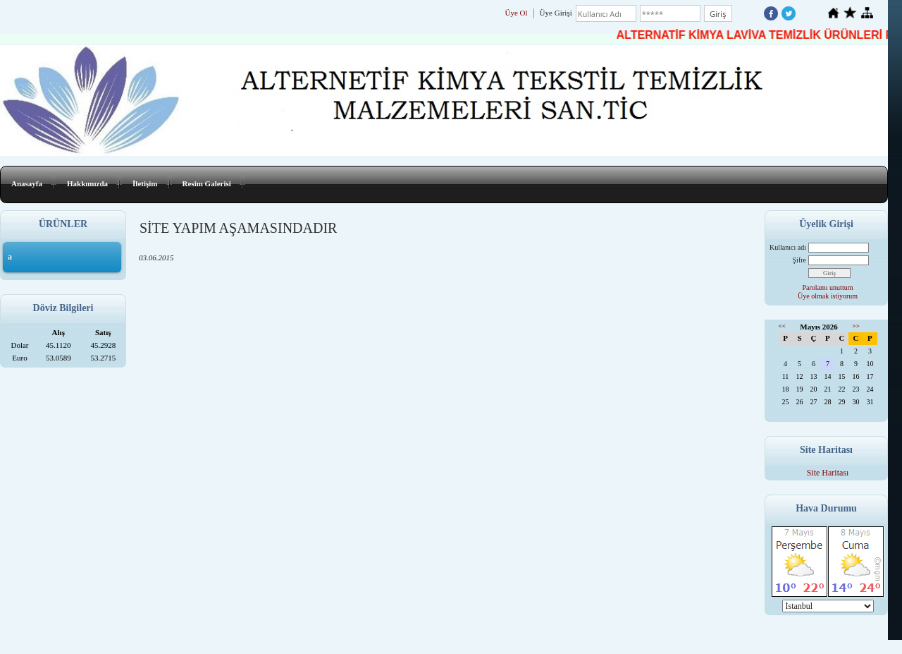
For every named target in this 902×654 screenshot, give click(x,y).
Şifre (799, 260)
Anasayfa (26, 183)
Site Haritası (828, 473)
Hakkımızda (87, 183)
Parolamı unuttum (828, 287)
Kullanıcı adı (788, 247)
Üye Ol (516, 12)
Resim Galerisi (207, 183)
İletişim (144, 183)
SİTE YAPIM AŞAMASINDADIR (238, 228)
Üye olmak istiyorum (828, 296)
